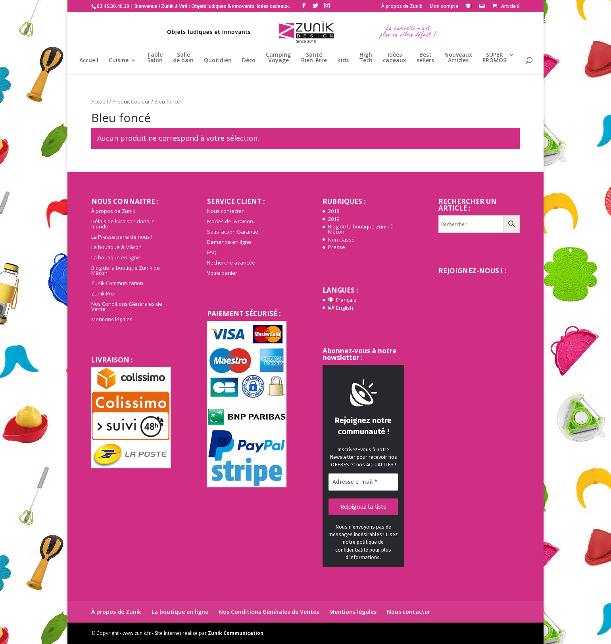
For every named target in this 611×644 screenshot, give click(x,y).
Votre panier (222, 272)
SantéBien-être (314, 58)
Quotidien (218, 61)
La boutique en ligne (115, 257)
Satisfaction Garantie (232, 231)
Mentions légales (112, 319)
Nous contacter (225, 211)
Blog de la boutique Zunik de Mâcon (125, 270)
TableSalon (155, 58)
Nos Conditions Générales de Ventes (269, 611)
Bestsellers (425, 58)
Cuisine (119, 61)
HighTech (366, 58)
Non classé (341, 239)
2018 (333, 211)
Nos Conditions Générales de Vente (126, 306)
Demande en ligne (229, 241)
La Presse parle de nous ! (121, 236)
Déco (249, 61)
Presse (336, 247)
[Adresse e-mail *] (363, 482)
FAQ (212, 252)
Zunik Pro (102, 293)
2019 (333, 218)
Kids (343, 61)
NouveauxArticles (458, 58)
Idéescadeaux (394, 58)
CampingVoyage (278, 58)
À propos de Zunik (402, 7)
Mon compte (444, 7)
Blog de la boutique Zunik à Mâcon (361, 229)
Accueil (88, 61)
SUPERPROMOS (494, 58)
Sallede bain (183, 58)
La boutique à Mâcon (116, 247)
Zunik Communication (117, 283)
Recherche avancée (231, 262)
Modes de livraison (230, 221)
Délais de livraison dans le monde (123, 224)
